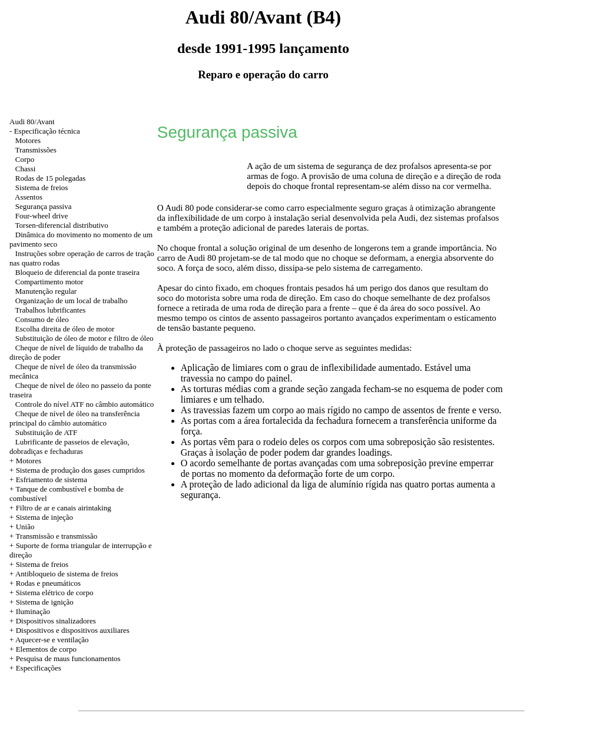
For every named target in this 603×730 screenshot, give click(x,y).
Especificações (38, 667)
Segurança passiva (43, 206)
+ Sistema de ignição (41, 602)
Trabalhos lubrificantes (50, 310)
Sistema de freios (41, 187)
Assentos (28, 197)
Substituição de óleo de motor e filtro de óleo (84, 338)
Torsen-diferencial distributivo (61, 225)
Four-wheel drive (41, 215)
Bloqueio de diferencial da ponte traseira (77, 272)
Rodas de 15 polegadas (50, 178)
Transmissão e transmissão (56, 536)
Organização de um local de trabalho (71, 300)
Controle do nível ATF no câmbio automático (84, 404)
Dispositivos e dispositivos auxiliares (73, 630)
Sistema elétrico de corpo (55, 592)
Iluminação (33, 611)
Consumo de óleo (42, 319)
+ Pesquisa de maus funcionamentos (65, 658)
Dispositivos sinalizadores (56, 620)
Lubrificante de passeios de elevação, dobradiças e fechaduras (69, 446)
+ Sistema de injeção (41, 517)
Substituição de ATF (46, 432)
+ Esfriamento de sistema (48, 479)
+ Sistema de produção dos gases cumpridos (77, 470)
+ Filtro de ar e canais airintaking (60, 507)
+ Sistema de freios (38, 564)
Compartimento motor (49, 281)
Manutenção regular (46, 291)
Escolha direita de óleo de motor (65, 328)
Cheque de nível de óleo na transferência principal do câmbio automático (74, 418)
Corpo (25, 159)
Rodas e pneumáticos (48, 583)
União (25, 526)
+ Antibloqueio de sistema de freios (63, 573)
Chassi (25, 168)
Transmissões (36, 149)
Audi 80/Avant (32, 121)
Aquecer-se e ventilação (52, 639)
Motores (28, 140)
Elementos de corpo (46, 649)
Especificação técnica (47, 131)
